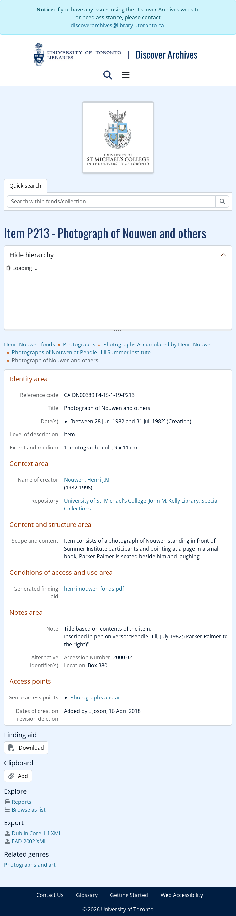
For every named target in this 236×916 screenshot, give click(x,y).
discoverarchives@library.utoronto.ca (117, 25)
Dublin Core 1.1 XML (32, 833)
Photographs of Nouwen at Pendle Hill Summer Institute (81, 352)
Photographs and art (96, 697)
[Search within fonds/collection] (111, 201)
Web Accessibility (182, 895)
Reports (17, 801)
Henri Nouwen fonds (29, 344)
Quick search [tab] (25, 185)
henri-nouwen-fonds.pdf (94, 588)
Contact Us (50, 895)
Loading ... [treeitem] (24, 268)
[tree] (118, 297)
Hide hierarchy (32, 254)
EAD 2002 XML (25, 841)
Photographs (79, 344)
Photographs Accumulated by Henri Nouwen (158, 344)
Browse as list (25, 809)
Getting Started (129, 895)
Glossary (87, 895)
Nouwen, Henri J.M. (87, 479)
